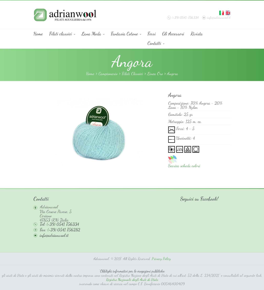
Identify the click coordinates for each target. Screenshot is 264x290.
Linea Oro (155, 74)
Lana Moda (92, 34)
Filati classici (62, 34)
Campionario (108, 74)
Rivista (197, 34)
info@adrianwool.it (216, 17)
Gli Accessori (173, 34)
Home (38, 34)
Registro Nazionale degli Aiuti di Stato (132, 279)
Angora (172, 74)
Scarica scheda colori (184, 165)
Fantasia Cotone (126, 34)
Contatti (155, 43)
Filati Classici (132, 74)
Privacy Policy (161, 258)
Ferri (151, 34)
